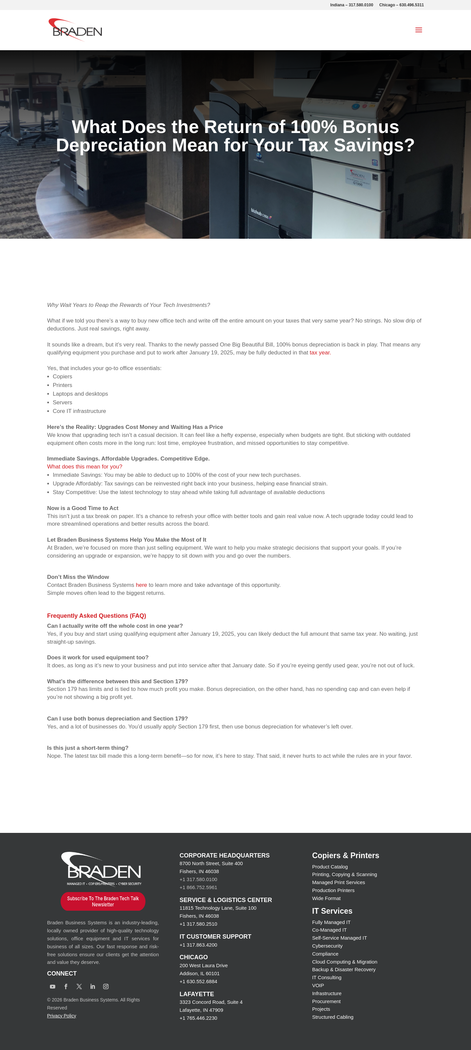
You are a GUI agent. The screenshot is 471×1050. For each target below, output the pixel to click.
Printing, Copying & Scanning (344, 874)
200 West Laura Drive (204, 965)
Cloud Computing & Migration (344, 962)
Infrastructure (327, 993)
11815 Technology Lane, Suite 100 (218, 908)
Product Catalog (330, 866)
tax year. (321, 352)
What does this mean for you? (84, 466)
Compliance (325, 954)
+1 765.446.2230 (198, 1018)
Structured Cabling (332, 1017)
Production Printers (333, 890)
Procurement (326, 1001)
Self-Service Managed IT (339, 938)
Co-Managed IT (329, 930)
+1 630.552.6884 (198, 981)
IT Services (332, 911)
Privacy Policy (61, 1015)
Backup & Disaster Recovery (344, 969)
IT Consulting (327, 977)
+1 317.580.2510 (198, 924)
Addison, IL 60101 (200, 973)
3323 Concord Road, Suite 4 (211, 1002)
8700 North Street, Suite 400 (211, 863)
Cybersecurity (327, 946)
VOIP (318, 985)
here (142, 585)
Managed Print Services (338, 882)
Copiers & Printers (345, 855)
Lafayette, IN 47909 (201, 1010)
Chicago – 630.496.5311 (401, 5)
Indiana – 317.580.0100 (351, 5)
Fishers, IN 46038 (199, 871)
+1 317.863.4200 (198, 945)
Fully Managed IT (331, 922)
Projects (321, 1009)
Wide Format (326, 898)
